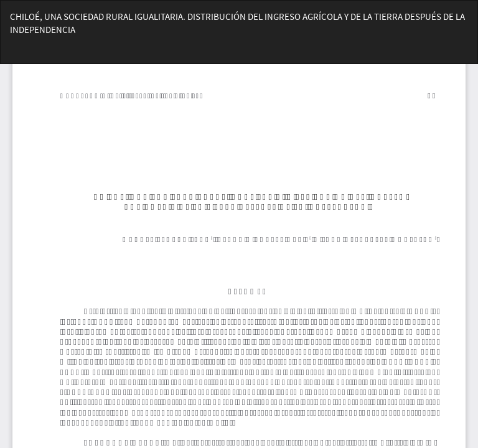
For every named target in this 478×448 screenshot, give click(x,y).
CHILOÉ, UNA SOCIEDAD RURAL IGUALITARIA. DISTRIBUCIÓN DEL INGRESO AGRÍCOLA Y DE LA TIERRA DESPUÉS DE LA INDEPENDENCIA (237, 23)
